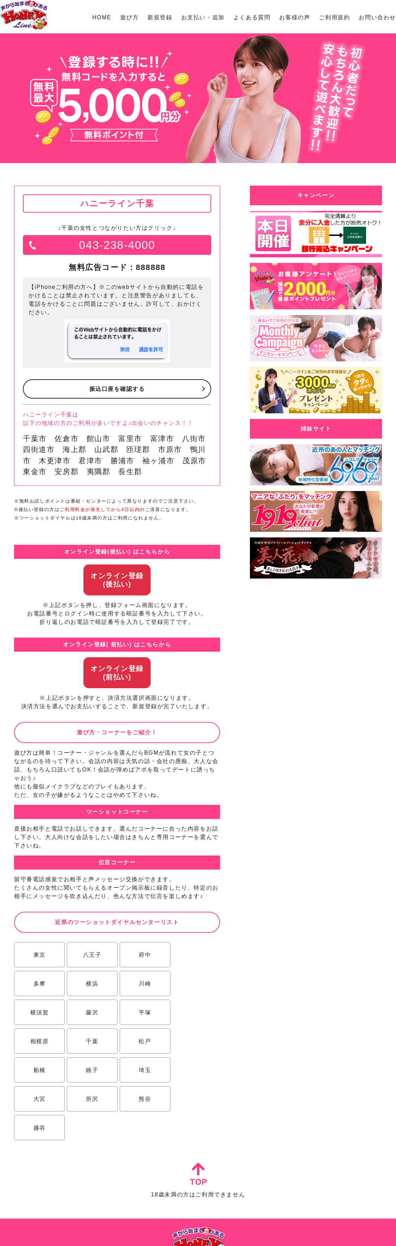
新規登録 (159, 17)
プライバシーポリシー (227, 1234)
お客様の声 (294, 17)
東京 (38, 955)
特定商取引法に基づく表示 (173, 1234)
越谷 (141, 1070)
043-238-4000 (116, 245)
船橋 (38, 1041)
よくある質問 (252, 17)
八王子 (90, 955)
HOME (101, 17)
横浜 (38, 984)
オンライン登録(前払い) (117, 673)
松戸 (193, 1012)
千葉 (141, 1012)
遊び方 (129, 17)
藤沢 (193, 984)
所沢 (38, 1070)
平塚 (38, 1012)
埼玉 (141, 1041)
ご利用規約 (334, 17)
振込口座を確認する (117, 389)
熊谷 (90, 1070)
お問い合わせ (377, 17)
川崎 (90, 984)
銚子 (90, 1041)
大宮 (193, 1041)
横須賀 (141, 984)
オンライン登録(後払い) (117, 580)
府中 (141, 955)
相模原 (90, 1012)
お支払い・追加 (203, 17)
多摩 (193, 955)
